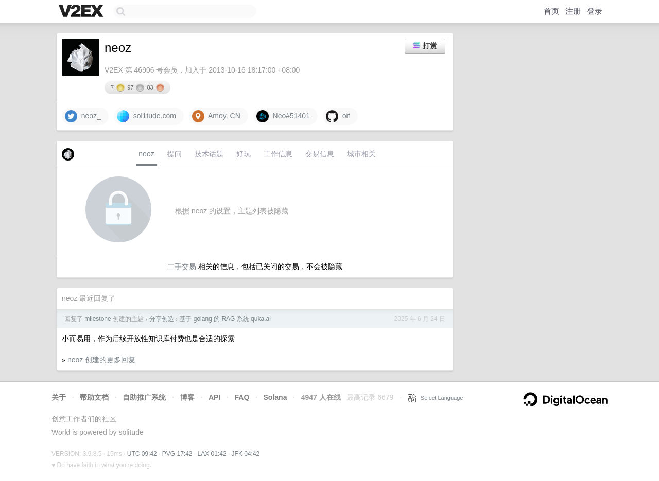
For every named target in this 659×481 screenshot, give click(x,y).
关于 (58, 397)
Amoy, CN (216, 116)
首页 (551, 11)
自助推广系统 (144, 397)
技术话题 (209, 154)
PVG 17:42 (177, 453)
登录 (594, 11)
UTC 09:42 (142, 453)
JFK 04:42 (246, 453)
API (214, 397)
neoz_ (83, 116)
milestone (97, 319)
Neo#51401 (283, 116)
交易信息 (319, 154)
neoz (146, 154)
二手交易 (181, 266)
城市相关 (361, 154)
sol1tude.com (146, 116)
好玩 (243, 154)
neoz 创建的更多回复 (101, 359)
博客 (187, 397)
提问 (174, 154)
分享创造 (161, 319)
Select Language (435, 398)
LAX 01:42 (212, 453)
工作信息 (278, 154)
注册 (573, 11)
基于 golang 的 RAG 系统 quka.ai (224, 319)
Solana (275, 397)
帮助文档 (94, 397)
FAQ (242, 397)
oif (338, 116)
